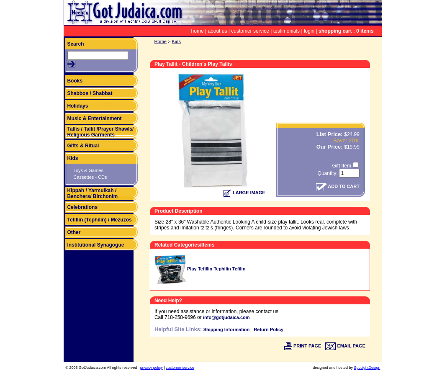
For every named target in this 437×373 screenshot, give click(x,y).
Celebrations (82, 207)
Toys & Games (88, 170)
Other (73, 232)
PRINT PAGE (302, 345)
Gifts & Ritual (83, 146)
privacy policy (151, 367)
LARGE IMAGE (244, 192)
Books (74, 81)
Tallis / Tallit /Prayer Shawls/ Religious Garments (100, 132)
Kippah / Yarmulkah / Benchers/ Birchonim (92, 193)
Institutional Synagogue (95, 245)
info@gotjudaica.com (226, 317)
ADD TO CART (338, 186)
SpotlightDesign (367, 367)
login (309, 31)
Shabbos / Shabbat (89, 93)
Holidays (77, 106)
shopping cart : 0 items (346, 31)
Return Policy (268, 329)
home (197, 31)
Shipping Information (226, 329)
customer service (250, 31)
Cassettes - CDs (90, 177)
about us (217, 31)
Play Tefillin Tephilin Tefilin (199, 268)
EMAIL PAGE (345, 345)
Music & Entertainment (94, 118)
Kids (72, 158)
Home (160, 41)
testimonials (286, 31)
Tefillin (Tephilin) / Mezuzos (99, 220)
